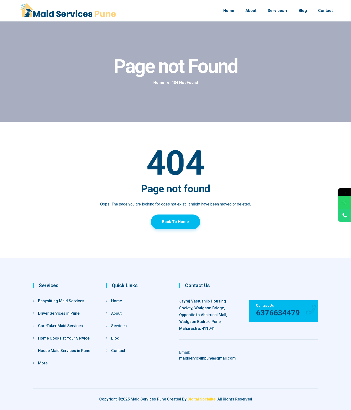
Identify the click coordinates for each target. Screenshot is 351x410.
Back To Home (175, 221)
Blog (303, 10)
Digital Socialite (201, 399)
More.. (43, 363)
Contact (325, 10)
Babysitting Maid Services (61, 301)
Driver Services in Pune (58, 313)
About (250, 10)
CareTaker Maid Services (60, 325)
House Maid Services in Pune (64, 350)
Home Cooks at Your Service (63, 338)
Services (276, 10)
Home (228, 10)
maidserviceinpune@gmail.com (207, 355)
